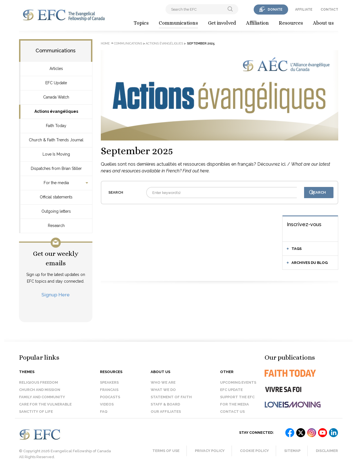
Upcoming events (238, 382)
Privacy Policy (210, 451)
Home (105, 43)
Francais (109, 390)
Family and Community (42, 397)
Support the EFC (237, 397)
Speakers (109, 382)
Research (56, 225)
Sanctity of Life (36, 411)
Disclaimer (327, 451)
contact (329, 9)
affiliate (303, 9)
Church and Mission (39, 390)
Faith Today (56, 125)
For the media (56, 183)
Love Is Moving (56, 154)
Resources (291, 23)
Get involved (222, 23)
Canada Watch (56, 97)
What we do (163, 390)
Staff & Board (165, 404)
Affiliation (257, 23)
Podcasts (110, 397)
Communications (178, 23)
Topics (141, 23)
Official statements (56, 197)
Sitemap (292, 451)
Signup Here (55, 294)
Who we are (163, 382)
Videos (107, 404)
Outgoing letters (56, 211)
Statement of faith (171, 397)
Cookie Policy (254, 451)
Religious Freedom (38, 382)
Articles (56, 68)
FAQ (104, 411)
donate (275, 9)
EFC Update (56, 83)
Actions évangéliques (56, 111)
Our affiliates (166, 411)
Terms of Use (165, 451)
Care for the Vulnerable (45, 404)
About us (323, 23)
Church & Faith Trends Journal (56, 140)
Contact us (232, 411)
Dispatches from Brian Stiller (56, 168)
